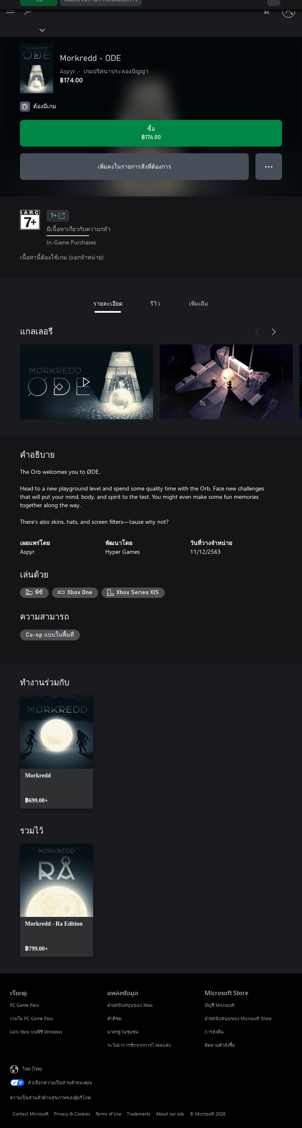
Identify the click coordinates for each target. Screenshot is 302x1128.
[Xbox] (21, 29)
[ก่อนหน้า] (257, 332)
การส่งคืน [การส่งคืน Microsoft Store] (214, 1031)
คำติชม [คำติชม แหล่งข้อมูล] (114, 1018)
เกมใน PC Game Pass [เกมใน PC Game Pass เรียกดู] (31, 1018)
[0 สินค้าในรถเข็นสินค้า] (269, 11)
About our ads (170, 1113)
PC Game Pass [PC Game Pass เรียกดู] (24, 1005)
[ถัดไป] (273, 332)
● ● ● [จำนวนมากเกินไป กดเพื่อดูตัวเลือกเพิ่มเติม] (269, 166)
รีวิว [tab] (155, 303)
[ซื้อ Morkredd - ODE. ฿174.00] (151, 133)
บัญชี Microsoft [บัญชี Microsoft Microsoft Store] (220, 1005)
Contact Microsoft (30, 1113)
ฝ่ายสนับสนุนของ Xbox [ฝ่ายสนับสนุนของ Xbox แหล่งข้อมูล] (130, 1005)
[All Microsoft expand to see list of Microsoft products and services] (10, 11)
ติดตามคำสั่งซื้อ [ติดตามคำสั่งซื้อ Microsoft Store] (220, 1045)
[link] (56, 752)
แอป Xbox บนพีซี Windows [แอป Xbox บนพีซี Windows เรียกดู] (36, 1031)
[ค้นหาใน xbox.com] (29, 10)
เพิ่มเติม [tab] (198, 303)
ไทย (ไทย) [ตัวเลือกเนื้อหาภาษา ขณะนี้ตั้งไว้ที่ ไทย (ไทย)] (32, 1068)
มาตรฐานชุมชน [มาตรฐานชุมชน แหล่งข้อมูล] (123, 1031)
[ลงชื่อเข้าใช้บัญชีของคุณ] (289, 11)
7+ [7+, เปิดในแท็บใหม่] (58, 215)
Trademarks (139, 1113)
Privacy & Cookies (72, 1113)
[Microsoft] (150, 6)
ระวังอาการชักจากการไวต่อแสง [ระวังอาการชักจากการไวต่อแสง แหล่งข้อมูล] (139, 1045)
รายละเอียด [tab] (108, 303)
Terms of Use (108, 1113)
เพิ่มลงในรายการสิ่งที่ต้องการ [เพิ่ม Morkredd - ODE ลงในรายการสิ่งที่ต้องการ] (134, 166)
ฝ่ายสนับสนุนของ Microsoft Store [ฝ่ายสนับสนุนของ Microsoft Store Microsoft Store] (238, 1018)
